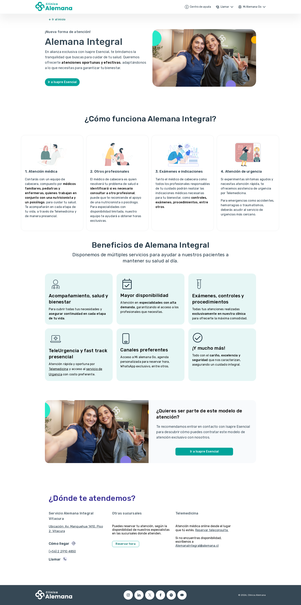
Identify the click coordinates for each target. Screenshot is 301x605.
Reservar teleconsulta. (211, 530)
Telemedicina (58, 369)
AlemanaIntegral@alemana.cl (197, 545)
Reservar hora (126, 544)
